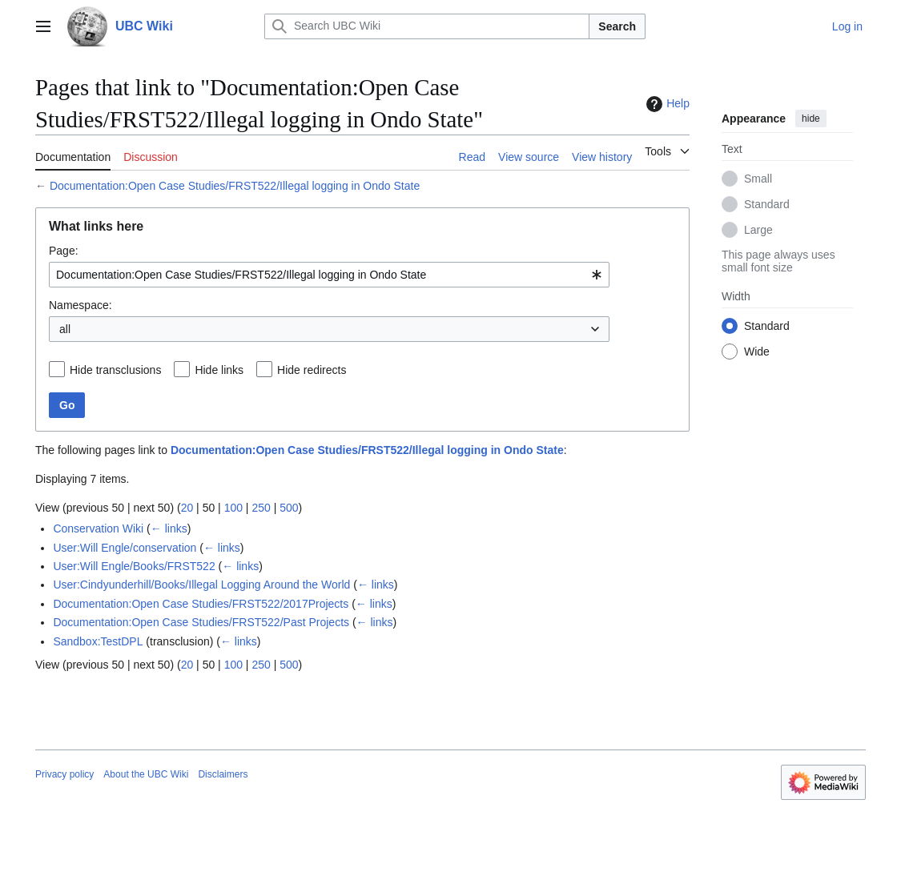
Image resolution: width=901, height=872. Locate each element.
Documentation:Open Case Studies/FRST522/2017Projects (200, 603)
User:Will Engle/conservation (124, 547)
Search (617, 26)
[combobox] (329, 274)
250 (260, 507)
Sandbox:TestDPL (98, 641)
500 (289, 507)
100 (233, 507)
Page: (63, 250)
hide (811, 118)
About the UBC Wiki (145, 774)
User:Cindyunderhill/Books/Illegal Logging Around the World (201, 584)
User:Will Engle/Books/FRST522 (134, 566)
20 (187, 507)
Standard (767, 204)
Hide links (219, 370)
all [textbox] (64, 329)
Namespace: (80, 305)
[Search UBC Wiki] (426, 26)
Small (758, 178)
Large (758, 229)
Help (666, 104)
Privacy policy (64, 774)
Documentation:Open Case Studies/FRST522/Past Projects (201, 622)
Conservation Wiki (98, 528)
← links (169, 528)
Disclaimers (222, 774)
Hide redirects (311, 370)
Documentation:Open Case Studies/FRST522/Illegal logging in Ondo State (235, 185)
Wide (757, 351)
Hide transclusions (115, 370)
